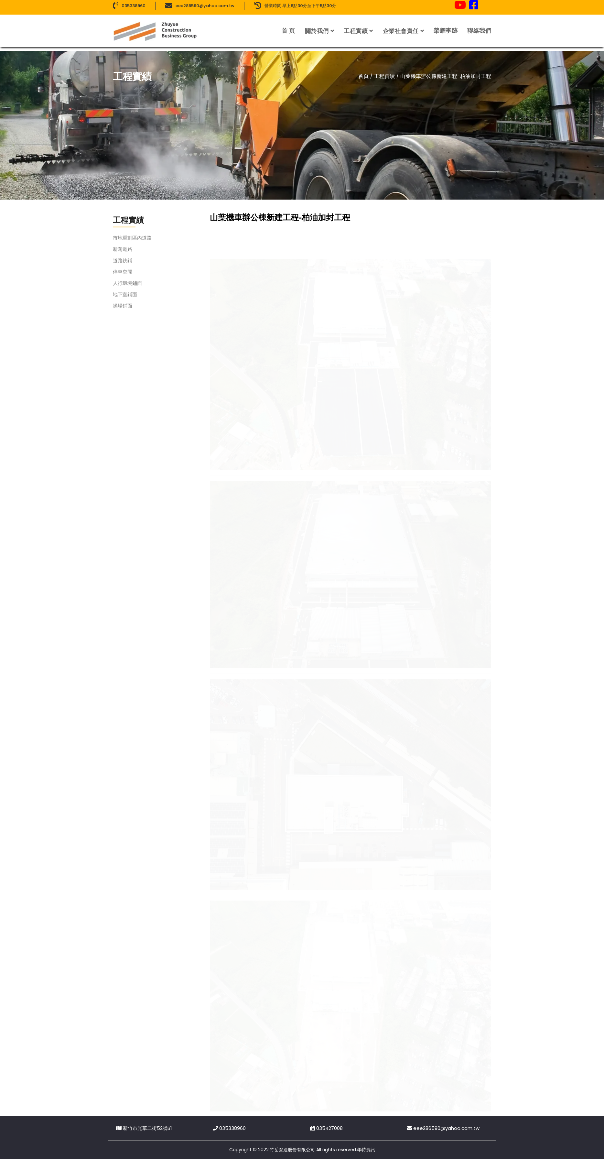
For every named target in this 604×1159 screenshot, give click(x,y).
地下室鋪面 (125, 300)
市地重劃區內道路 (132, 244)
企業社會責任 (401, 26)
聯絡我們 (479, 26)
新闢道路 (122, 255)
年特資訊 (366, 1149)
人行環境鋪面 (127, 289)
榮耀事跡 (446, 26)
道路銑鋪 (122, 266)
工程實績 (356, 26)
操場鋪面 (122, 312)
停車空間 (122, 278)
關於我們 (317, 26)
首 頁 (288, 26)
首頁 (363, 76)
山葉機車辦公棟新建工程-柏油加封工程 (445, 76)
